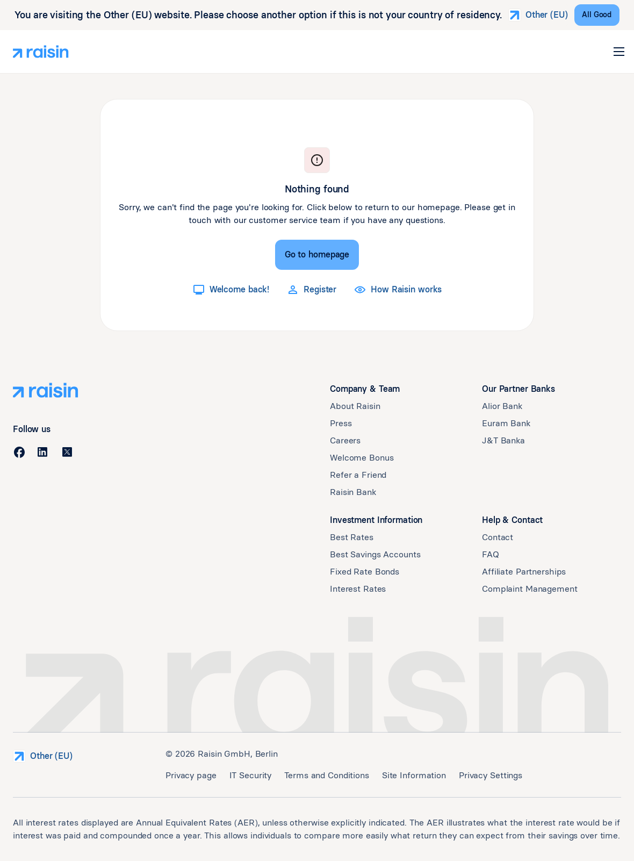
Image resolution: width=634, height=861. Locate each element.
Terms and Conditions (326, 775)
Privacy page (191, 775)
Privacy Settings (490, 775)
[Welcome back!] (230, 289)
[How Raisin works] (398, 289)
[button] (619, 51)
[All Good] (596, 15)
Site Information (414, 775)
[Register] (311, 289)
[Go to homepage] (317, 255)
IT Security (250, 775)
